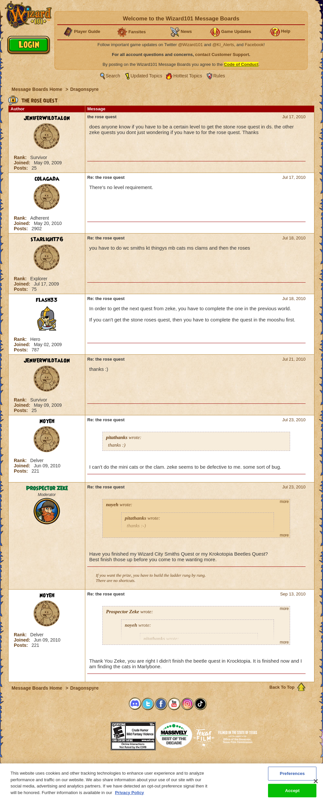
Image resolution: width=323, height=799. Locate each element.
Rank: (21, 157)
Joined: (23, 162)
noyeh (47, 421)
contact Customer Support (222, 54)
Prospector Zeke (47, 488)
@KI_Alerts (223, 44)
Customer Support (160, 765)
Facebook (254, 44)
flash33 (47, 300)
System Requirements (119, 765)
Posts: (21, 168)
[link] (94, 734)
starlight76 (47, 239)
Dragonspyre (84, 89)
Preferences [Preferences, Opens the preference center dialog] (292, 777)
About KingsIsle (196, 765)
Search (113, 75)
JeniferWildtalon (47, 118)
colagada (47, 179)
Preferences (225, 765)
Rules (219, 75)
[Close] (316, 785)
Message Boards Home (38, 89)
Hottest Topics (187, 75)
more (284, 501)
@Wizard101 (190, 44)
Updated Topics (146, 75)
